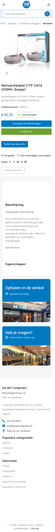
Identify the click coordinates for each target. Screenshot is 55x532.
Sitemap (35, 528)
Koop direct (26, 131)
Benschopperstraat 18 (13, 392)
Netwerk (47, 23)
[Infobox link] (15, 388)
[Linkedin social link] (22, 162)
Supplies (12, 23)
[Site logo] (26, 4)
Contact (6, 465)
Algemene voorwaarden (14, 481)
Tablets (6, 453)
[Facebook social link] (10, 162)
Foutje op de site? (13, 170)
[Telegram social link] (26, 162)
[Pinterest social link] (18, 162)
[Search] (26, 14)
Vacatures (7, 476)
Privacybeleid (8, 471)
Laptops (6, 442)
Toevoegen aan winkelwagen (26, 123)
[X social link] (14, 162)
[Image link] (13, 503)
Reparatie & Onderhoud (14, 486)
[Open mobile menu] (4, 5)
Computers (7, 447)
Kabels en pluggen (30, 23)
